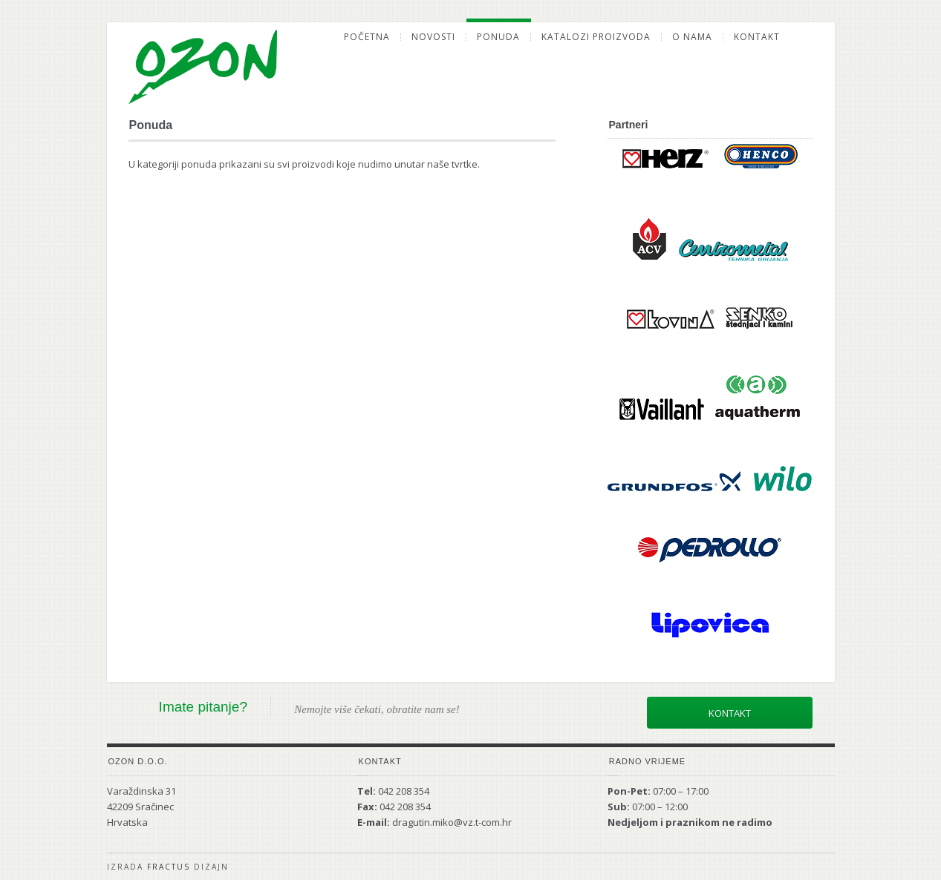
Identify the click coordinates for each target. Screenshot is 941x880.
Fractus (168, 866)
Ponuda (498, 37)
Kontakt (757, 37)
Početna (367, 37)
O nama (692, 37)
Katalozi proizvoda (596, 37)
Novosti (433, 37)
